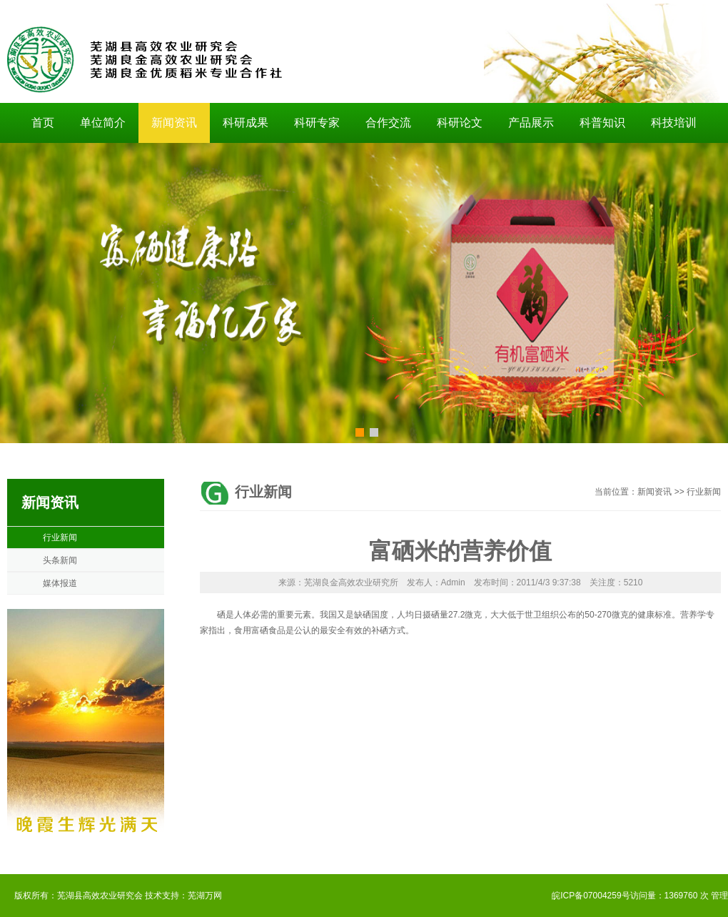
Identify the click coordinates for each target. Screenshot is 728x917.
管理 (719, 896)
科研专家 (317, 123)
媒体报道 (60, 583)
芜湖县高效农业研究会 (100, 896)
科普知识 (602, 123)
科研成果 (245, 123)
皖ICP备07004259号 (591, 896)
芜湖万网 (205, 896)
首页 (42, 123)
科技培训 (674, 123)
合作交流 (388, 123)
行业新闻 (60, 537)
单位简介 (103, 123)
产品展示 (531, 123)
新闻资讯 (174, 123)
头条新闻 (60, 560)
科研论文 (459, 123)
